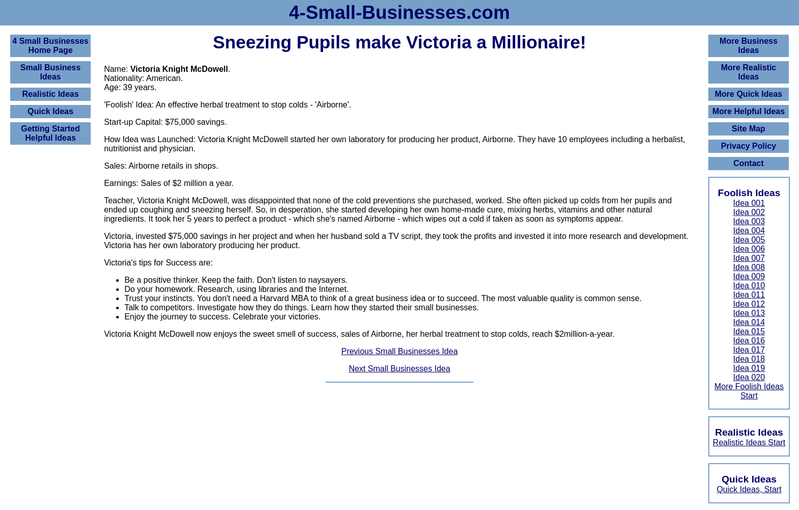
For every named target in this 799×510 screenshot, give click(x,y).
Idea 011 (749, 294)
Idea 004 (749, 230)
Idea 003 (749, 221)
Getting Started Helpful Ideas (50, 133)
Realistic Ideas (50, 94)
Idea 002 (749, 212)
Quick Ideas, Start (748, 489)
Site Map (748, 128)
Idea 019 (749, 368)
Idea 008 (749, 267)
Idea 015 (749, 331)
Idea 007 (749, 258)
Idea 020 (749, 377)
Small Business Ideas (50, 72)
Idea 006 (749, 249)
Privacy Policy (749, 146)
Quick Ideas (50, 111)
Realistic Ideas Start (749, 442)
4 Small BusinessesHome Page (50, 46)
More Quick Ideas (749, 94)
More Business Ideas (749, 46)
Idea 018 (749, 359)
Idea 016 (749, 340)
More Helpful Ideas (748, 111)
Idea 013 (749, 313)
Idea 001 (749, 203)
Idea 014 (749, 322)
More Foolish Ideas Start (749, 391)
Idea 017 (749, 349)
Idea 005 (749, 239)
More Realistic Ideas (748, 72)
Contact (748, 163)
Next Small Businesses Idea (399, 368)
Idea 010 (749, 285)
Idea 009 (749, 276)
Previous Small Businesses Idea (399, 351)
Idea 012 (749, 304)
